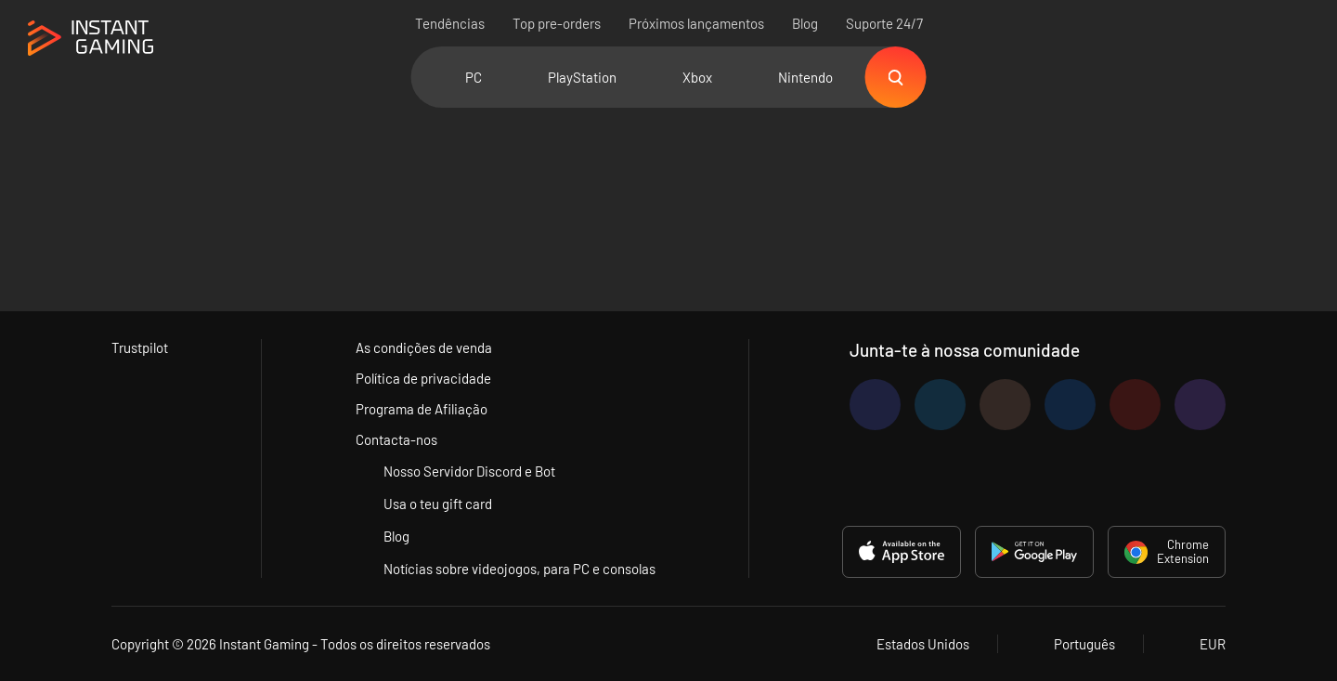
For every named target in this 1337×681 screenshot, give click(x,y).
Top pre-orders (557, 23)
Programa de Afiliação (421, 408)
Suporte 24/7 (884, 23)
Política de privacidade (423, 378)
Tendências (450, 23)
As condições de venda (424, 347)
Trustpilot (139, 347)
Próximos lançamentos (696, 23)
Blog (805, 23)
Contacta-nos (396, 439)
